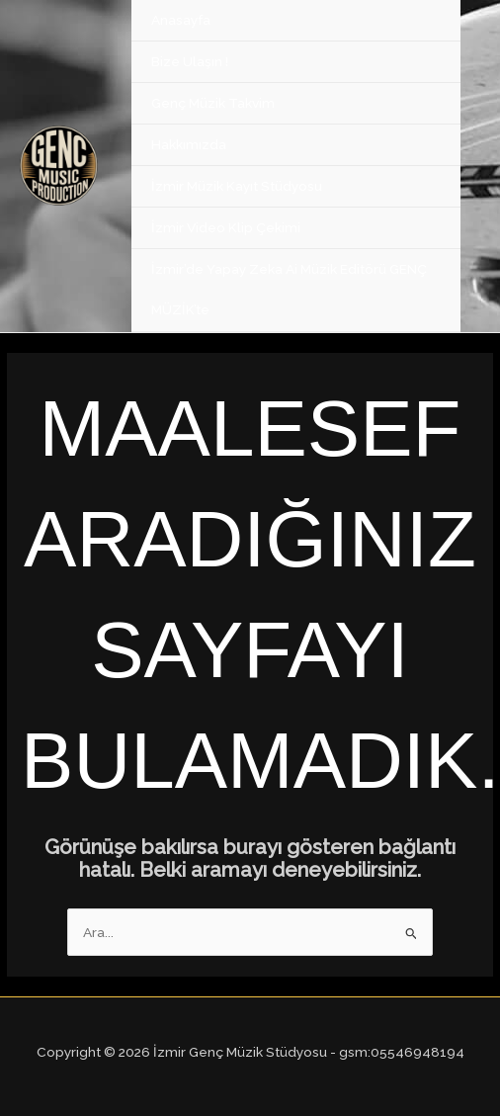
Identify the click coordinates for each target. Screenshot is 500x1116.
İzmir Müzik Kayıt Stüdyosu (236, 186)
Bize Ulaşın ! (189, 61)
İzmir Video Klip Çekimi (225, 227)
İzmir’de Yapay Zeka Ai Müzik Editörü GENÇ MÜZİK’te (289, 289)
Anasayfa (180, 20)
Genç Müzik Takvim (213, 103)
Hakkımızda (188, 144)
